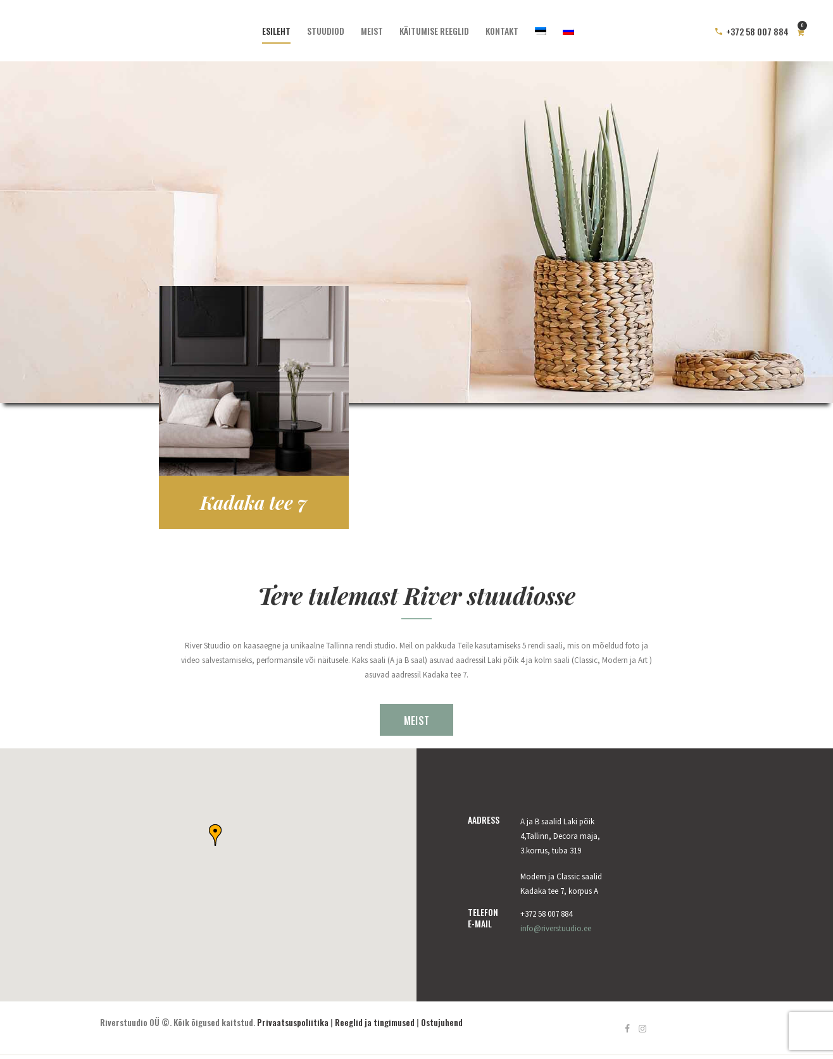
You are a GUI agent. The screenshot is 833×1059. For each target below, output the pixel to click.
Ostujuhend (442, 1022)
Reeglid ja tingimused (375, 1022)
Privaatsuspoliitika (293, 1022)
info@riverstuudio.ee (555, 928)
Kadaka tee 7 (253, 502)
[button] (215, 835)
